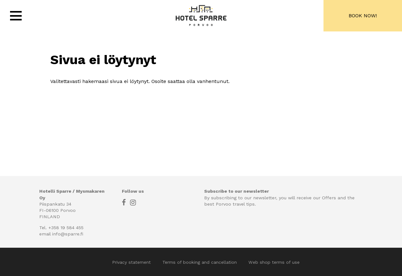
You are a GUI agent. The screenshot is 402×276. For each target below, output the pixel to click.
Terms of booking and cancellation (200, 262)
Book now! (363, 16)
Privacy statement (132, 262)
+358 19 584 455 (66, 227)
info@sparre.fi (67, 233)
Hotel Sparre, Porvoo (201, 15)
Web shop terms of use (274, 262)
